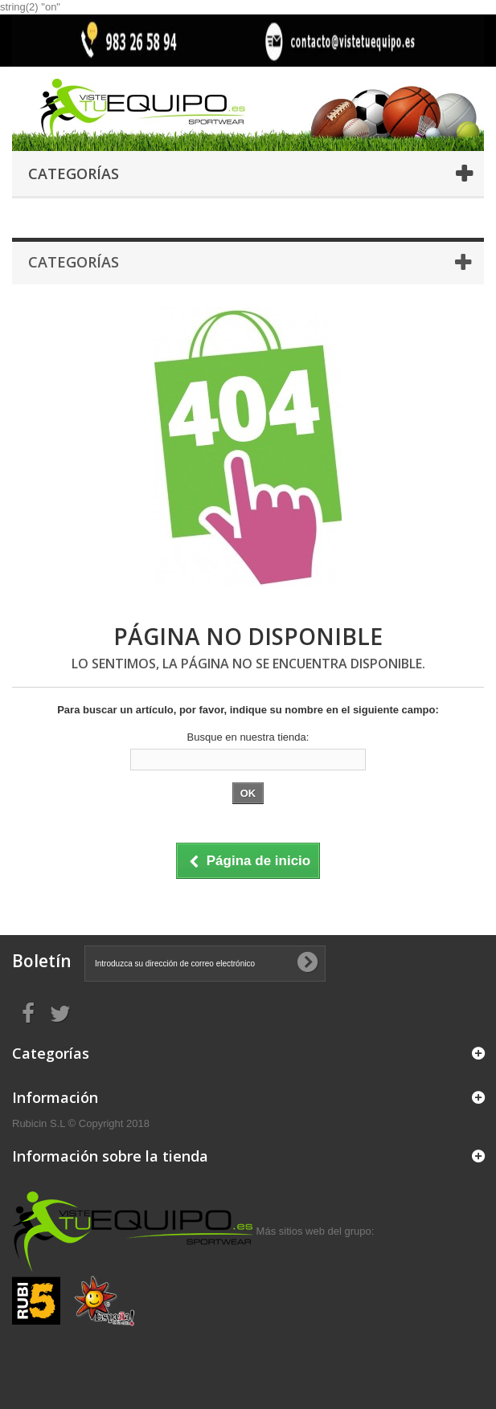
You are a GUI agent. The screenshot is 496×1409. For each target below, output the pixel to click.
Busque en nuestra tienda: (248, 737)
